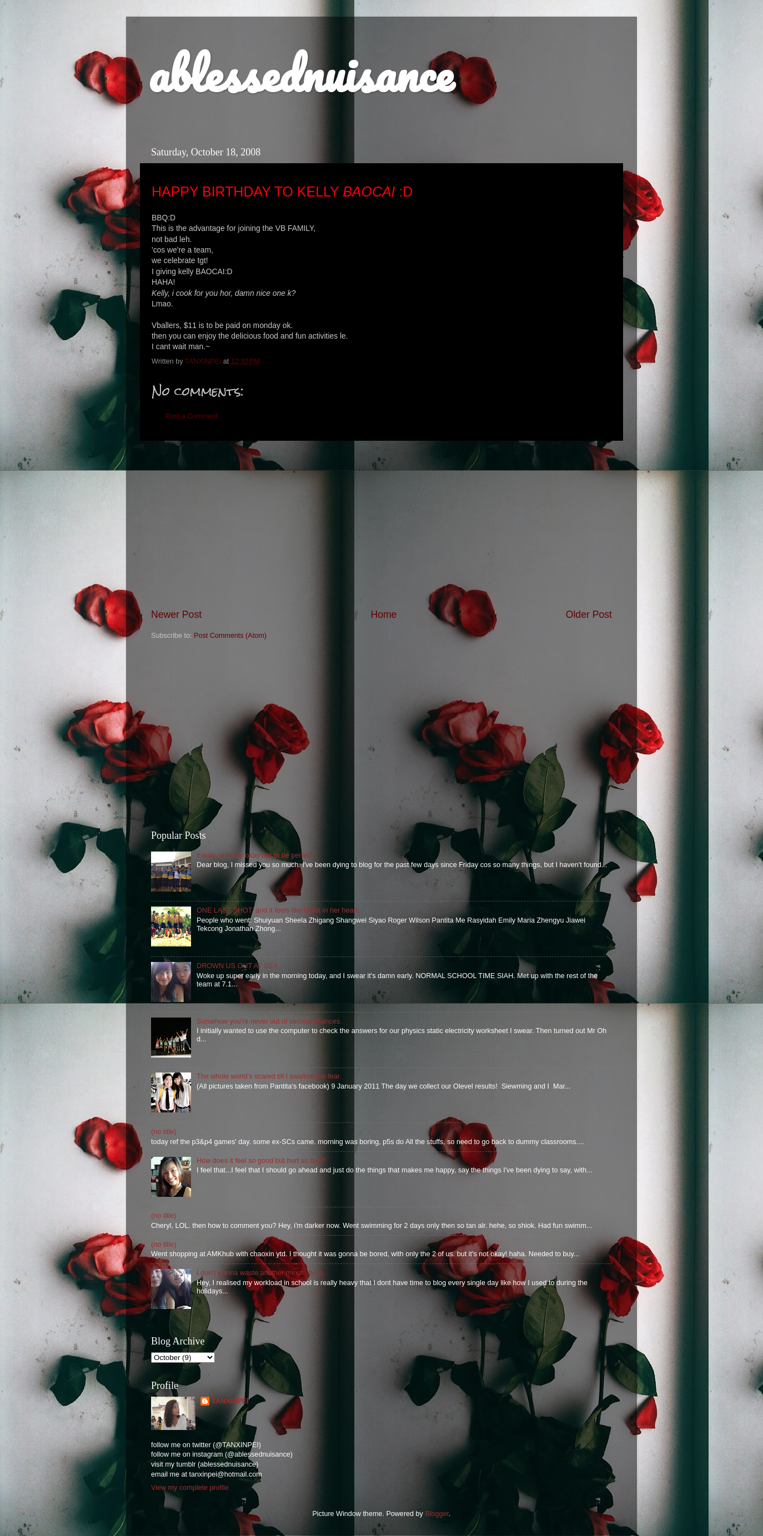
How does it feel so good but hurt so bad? (261, 1161)
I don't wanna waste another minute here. (261, 1273)
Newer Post (176, 614)
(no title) (164, 1132)
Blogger (437, 1514)
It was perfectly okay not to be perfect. (255, 855)
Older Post (589, 614)
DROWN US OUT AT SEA (237, 966)
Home (383, 614)
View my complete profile (190, 1488)
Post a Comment (191, 416)
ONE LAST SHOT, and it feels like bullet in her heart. (278, 910)
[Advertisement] (381, 524)
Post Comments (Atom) (230, 635)
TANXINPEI (230, 1401)
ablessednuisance (300, 73)
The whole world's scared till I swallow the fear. (269, 1076)
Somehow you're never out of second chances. (269, 1021)
